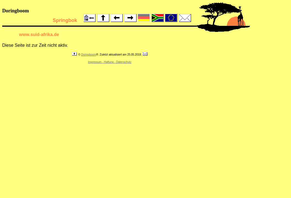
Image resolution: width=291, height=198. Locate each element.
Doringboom (88, 54)
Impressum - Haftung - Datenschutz (109, 62)
